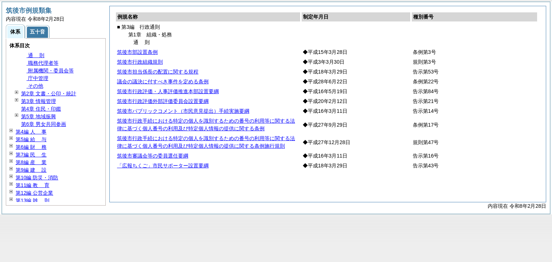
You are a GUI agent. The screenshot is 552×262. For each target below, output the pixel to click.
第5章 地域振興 (38, 116)
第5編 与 (31, 139)
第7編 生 (31, 155)
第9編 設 (31, 170)
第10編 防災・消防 (37, 177)
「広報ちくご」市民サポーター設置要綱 (163, 165)
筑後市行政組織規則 (140, 62)
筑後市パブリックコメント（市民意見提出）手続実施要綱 (183, 111)
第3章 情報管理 (38, 101)
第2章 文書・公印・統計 (48, 93)
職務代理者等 (43, 63)
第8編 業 (31, 162)
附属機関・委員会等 (50, 71)
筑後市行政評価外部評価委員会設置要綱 (163, 101)
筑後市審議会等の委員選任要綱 (152, 156)
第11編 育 (32, 185)
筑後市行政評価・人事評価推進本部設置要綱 (168, 91)
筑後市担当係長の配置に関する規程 (157, 72)
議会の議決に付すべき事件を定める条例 (163, 81)
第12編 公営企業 (34, 193)
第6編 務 (31, 147)
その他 (35, 86)
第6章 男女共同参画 (43, 124)
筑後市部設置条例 (137, 52)
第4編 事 (31, 132)
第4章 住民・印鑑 (41, 109)
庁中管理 (37, 78)
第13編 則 (32, 200)
